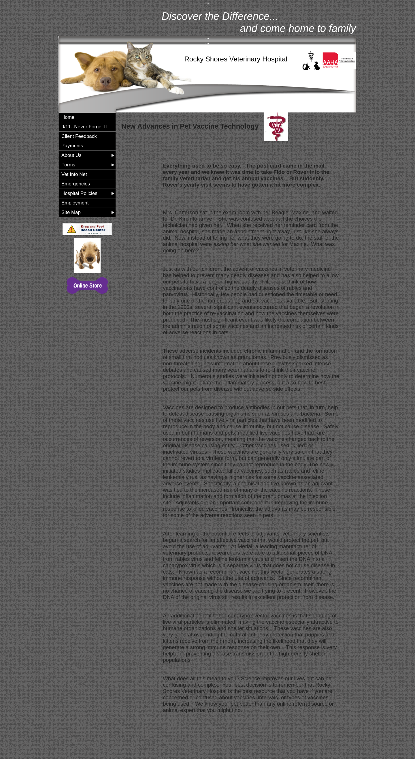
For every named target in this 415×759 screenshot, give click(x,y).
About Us (71, 155)
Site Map (71, 212)
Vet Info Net (74, 174)
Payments (72, 146)
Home (67, 117)
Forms (68, 165)
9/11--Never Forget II (84, 126)
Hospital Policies (79, 193)
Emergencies (75, 184)
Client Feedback (79, 136)
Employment (74, 203)
